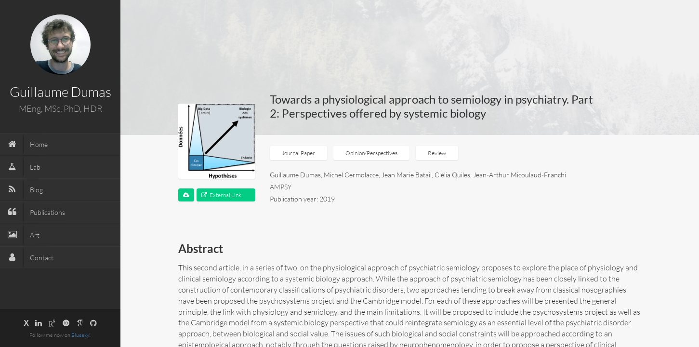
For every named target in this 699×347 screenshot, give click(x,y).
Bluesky (80, 335)
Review (437, 153)
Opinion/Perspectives (371, 153)
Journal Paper (298, 153)
